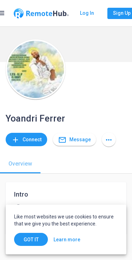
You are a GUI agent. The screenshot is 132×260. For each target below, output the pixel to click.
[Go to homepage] (41, 13)
